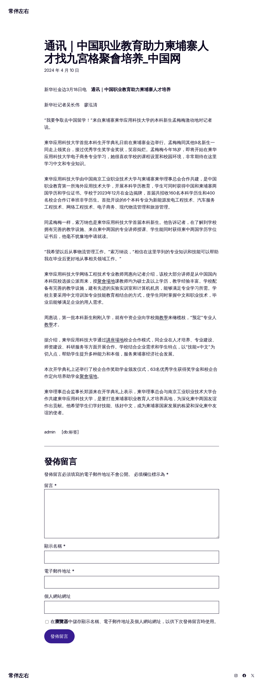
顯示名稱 (55, 546)
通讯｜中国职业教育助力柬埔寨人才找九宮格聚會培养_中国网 (126, 52)
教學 (163, 317)
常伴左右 (18, 11)
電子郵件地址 (59, 571)
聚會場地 (106, 281)
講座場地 (115, 339)
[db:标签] (70, 432)
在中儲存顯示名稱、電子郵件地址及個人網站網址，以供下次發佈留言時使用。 (134, 621)
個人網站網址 (57, 596)
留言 (50, 485)
